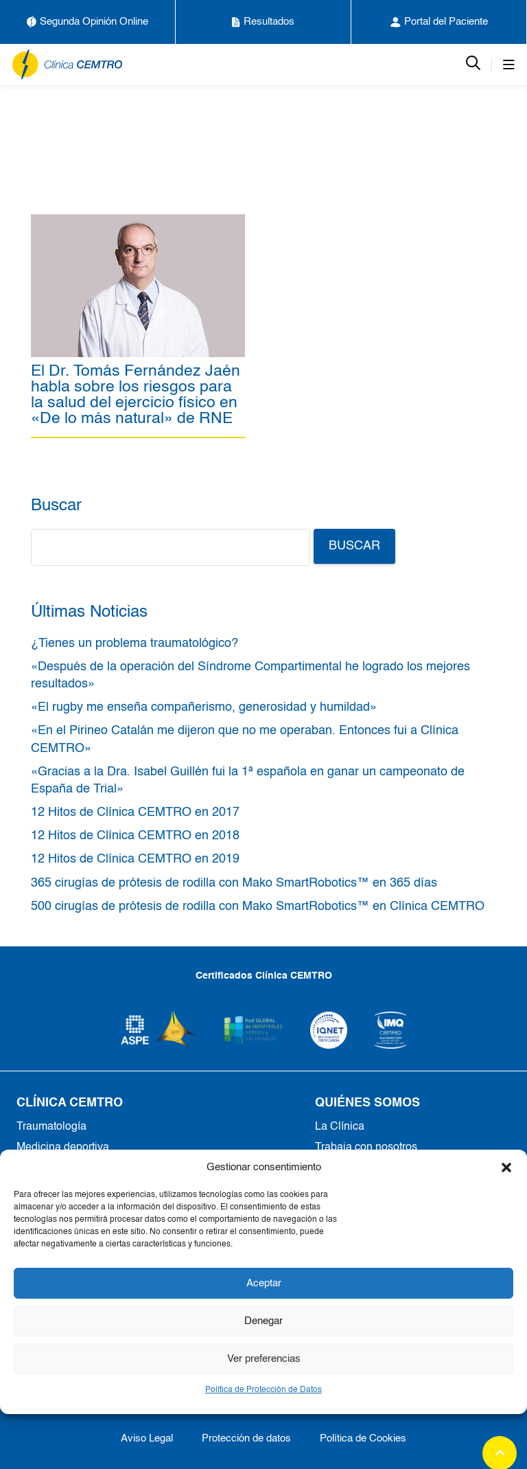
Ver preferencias (264, 1359)
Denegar (263, 1321)
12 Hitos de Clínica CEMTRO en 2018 (135, 836)
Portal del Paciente (439, 21)
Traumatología (51, 1126)
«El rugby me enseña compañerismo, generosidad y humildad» (204, 707)
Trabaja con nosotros (366, 1147)
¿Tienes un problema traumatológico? (134, 643)
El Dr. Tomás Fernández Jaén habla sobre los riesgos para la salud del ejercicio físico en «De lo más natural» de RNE (135, 394)
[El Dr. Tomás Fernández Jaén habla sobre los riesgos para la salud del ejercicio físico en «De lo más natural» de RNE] (138, 222)
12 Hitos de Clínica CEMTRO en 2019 (135, 859)
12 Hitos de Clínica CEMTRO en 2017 (135, 812)
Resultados (263, 21)
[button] (506, 1167)
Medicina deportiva (62, 1147)
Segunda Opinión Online (87, 22)
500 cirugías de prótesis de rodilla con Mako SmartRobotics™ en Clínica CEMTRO (257, 906)
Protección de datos (246, 1438)
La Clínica (339, 1126)
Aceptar (263, 1283)
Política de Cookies (363, 1438)
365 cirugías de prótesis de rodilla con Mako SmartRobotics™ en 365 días (234, 883)
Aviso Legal (147, 1438)
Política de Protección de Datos (263, 1390)
